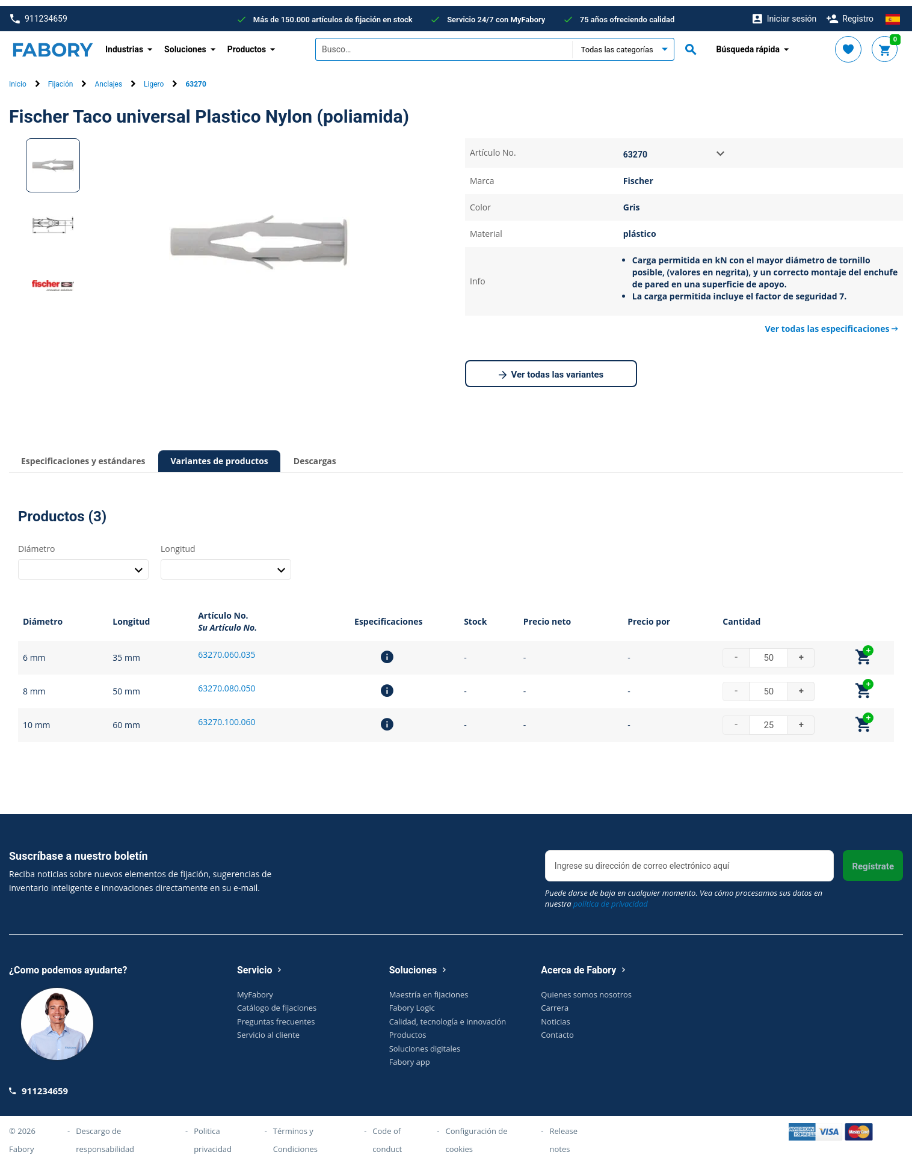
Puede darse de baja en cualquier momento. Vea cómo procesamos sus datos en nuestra (683, 892)
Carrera (554, 1001)
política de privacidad (610, 897)
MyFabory (255, 988)
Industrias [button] (124, 43)
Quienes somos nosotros (586, 988)
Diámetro (36, 542)
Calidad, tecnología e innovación (448, 1015)
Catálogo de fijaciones (276, 1001)
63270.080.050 (226, 682)
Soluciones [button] (185, 43)
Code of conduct (387, 1134)
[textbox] (443, 43)
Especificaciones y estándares (83, 455)
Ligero (154, 79)
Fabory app (409, 1055)
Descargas (315, 455)
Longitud (178, 542)
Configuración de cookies (476, 1134)
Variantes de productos (219, 455)
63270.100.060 (226, 715)
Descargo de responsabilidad (105, 1134)
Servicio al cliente (268, 1028)
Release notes (563, 1134)
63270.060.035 (226, 648)
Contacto (557, 1028)
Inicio (17, 79)
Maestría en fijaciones (429, 988)
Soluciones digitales (425, 1042)
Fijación (60, 79)
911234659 (38, 13)
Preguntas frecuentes (276, 1015)
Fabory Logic (412, 1001)
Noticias (555, 1015)
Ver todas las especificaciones (831, 322)
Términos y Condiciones (295, 1134)
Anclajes (108, 79)
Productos (408, 1028)
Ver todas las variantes (551, 369)
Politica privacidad (213, 1134)
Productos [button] (247, 43)
